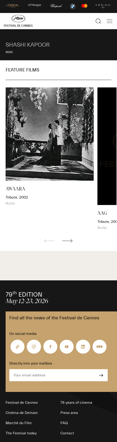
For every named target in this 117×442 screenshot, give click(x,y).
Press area (69, 413)
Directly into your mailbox (30, 363)
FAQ (64, 423)
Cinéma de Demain (22, 413)
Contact (67, 433)
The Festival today (21, 433)
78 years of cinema (76, 402)
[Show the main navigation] (109, 21)
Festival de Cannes (22, 402)
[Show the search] (98, 21)
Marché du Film (19, 423)
